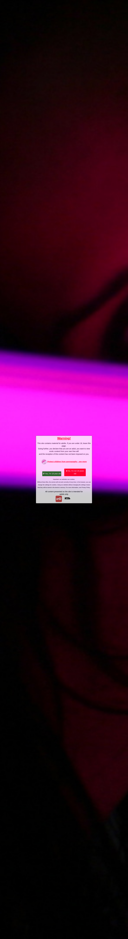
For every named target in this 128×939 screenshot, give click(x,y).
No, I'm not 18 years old (75, 472)
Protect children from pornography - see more (64, 462)
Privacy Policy (86, 487)
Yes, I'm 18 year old (52, 474)
